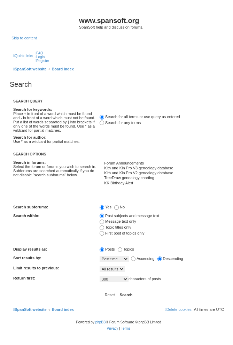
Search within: (26, 216)
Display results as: (30, 249)
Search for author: (29, 137)
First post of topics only (122, 233)
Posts (107, 249)
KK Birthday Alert (161, 183)
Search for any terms (120, 123)
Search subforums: (30, 207)
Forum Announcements (161, 163)
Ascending (142, 258)
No (119, 207)
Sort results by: (27, 258)
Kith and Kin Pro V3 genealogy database (161, 168)
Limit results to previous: (36, 268)
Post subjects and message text (129, 216)
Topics (126, 249)
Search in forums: (29, 162)
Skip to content (24, 38)
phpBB (100, 322)
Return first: (24, 278)
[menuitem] (39, 53)
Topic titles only (115, 227)
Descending (170, 258)
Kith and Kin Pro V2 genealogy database (161, 173)
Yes (105, 207)
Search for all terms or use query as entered (140, 117)
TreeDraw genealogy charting (161, 178)
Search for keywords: (32, 109)
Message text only (118, 221)
